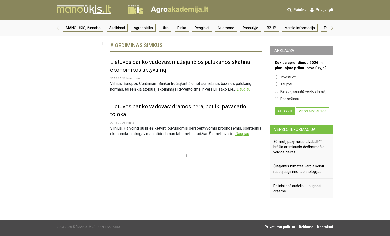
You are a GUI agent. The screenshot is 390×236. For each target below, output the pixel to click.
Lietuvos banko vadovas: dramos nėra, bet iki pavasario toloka (178, 110)
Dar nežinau (287, 99)
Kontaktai (325, 227)
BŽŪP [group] (271, 28)
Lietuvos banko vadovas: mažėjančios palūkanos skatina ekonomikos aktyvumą (180, 66)
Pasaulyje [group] (250, 28)
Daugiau (243, 89)
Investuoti (285, 77)
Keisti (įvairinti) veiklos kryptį (300, 91)
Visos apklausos (313, 111)
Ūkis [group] (165, 28)
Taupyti (283, 84)
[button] (58, 28)
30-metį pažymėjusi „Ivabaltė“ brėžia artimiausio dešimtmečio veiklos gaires (299, 147)
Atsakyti (285, 111)
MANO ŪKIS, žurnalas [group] (83, 28)
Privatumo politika (280, 227)
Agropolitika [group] (143, 28)
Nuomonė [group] (226, 28)
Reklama (306, 227)
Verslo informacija (294, 129)
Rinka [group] (181, 28)
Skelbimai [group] (117, 28)
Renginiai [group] (202, 28)
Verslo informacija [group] (300, 28)
